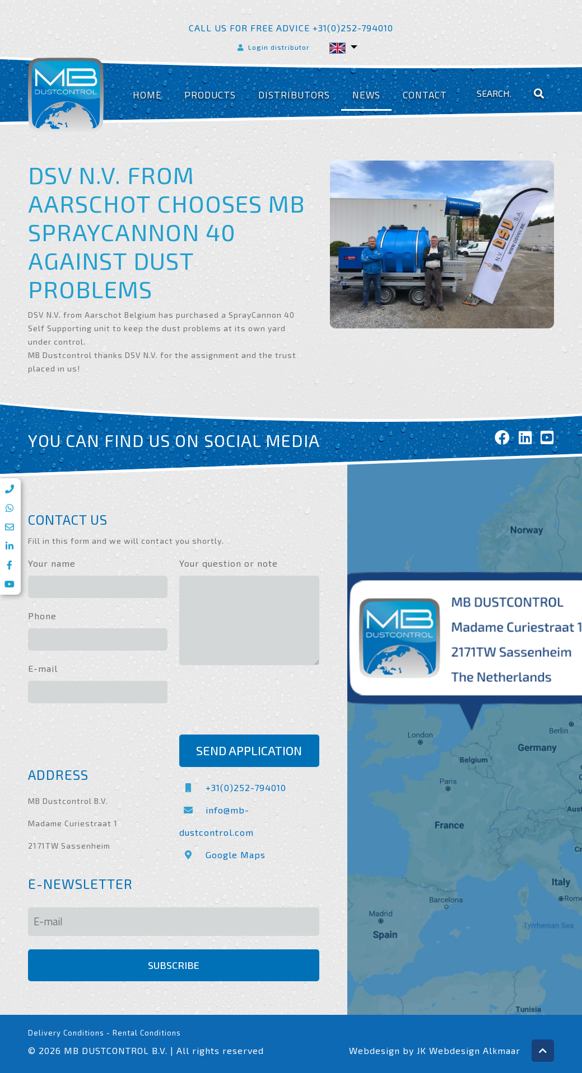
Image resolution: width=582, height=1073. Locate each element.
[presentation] (264, 701)
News (366, 95)
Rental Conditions (147, 1032)
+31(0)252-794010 (232, 787)
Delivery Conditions (66, 1032)
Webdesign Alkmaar (474, 1050)
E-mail (43, 668)
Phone (42, 615)
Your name (52, 563)
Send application (249, 750)
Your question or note (228, 563)
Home (147, 95)
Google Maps (222, 854)
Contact (425, 95)
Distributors (294, 95)
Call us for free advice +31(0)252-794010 (291, 27)
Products (210, 95)
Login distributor (273, 47)
